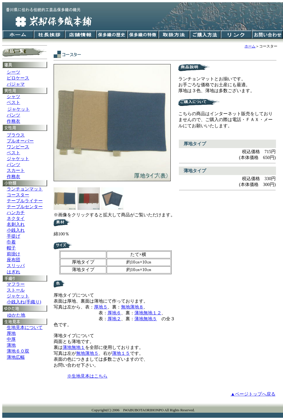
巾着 (11, 242)
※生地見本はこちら (87, 376)
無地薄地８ (132, 307)
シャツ (13, 96)
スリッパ (16, 265)
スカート (16, 170)
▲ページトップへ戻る (252, 394)
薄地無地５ (145, 318)
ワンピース (18, 146)
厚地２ (114, 318)
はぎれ (13, 271)
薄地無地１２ (147, 312)
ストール (16, 290)
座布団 (13, 259)
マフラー (16, 284)
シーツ (13, 72)
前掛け (13, 253)
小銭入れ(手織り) (24, 301)
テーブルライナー (25, 200)
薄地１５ (121, 353)
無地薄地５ (87, 353)
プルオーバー (20, 141)
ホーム (250, 46)
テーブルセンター (25, 206)
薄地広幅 (16, 357)
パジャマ (16, 84)
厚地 (11, 333)
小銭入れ (16, 230)
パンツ (13, 115)
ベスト (13, 102)
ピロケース (18, 78)
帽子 (11, 248)
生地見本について (25, 327)
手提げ (13, 236)
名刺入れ (16, 224)
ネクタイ (16, 218)
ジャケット (18, 158)
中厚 (11, 339)
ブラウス (16, 135)
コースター (18, 194)
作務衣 (13, 121)
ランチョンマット (25, 189)
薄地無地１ (74, 347)
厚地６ (114, 312)
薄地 (11, 345)
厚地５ (101, 307)
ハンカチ (16, 212)
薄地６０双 (18, 351)
